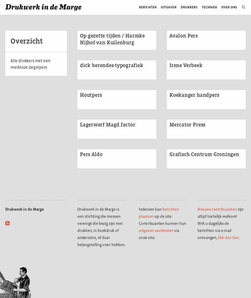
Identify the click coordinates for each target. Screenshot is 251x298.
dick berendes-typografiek (111, 65)
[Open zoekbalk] (241, 7)
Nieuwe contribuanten (217, 209)
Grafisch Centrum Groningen (204, 154)
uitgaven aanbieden (156, 230)
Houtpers (91, 95)
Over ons (229, 7)
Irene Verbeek (185, 65)
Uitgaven (169, 7)
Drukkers (189, 7)
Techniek (209, 7)
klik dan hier (228, 237)
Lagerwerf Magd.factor (107, 124)
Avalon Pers (183, 36)
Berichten (148, 7)
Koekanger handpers (194, 95)
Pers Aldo (91, 154)
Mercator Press (187, 124)
